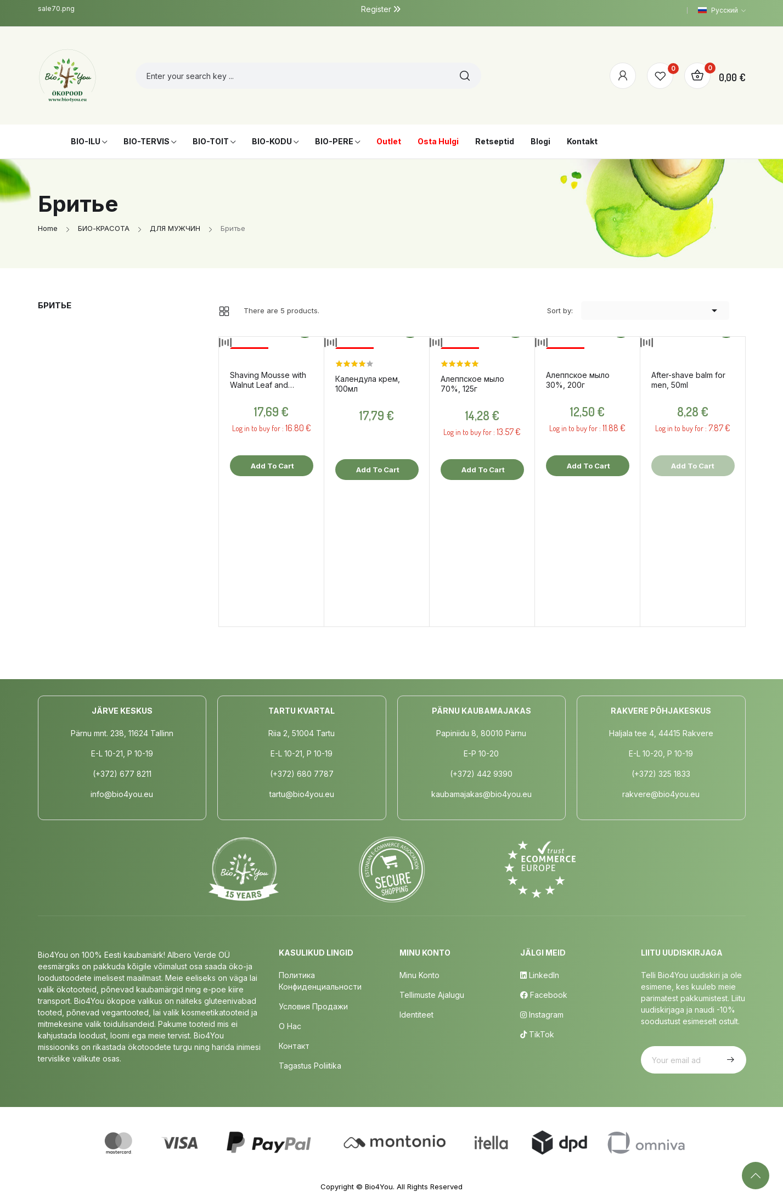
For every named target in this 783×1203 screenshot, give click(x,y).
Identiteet (416, 1014)
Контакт (294, 1045)
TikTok (537, 1034)
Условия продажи (313, 1006)
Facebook (543, 994)
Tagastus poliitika (310, 1065)
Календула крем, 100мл (367, 383)
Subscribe (729, 1060)
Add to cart (271, 465)
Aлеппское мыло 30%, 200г (578, 379)
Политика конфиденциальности (320, 980)
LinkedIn (539, 975)
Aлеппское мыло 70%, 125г (472, 383)
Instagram (542, 1014)
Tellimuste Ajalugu (431, 994)
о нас (290, 1026)
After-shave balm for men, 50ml (688, 379)
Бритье (54, 305)
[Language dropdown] (722, 10)
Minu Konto (419, 975)
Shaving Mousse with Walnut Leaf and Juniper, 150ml (268, 380)
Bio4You (379, 1186)
